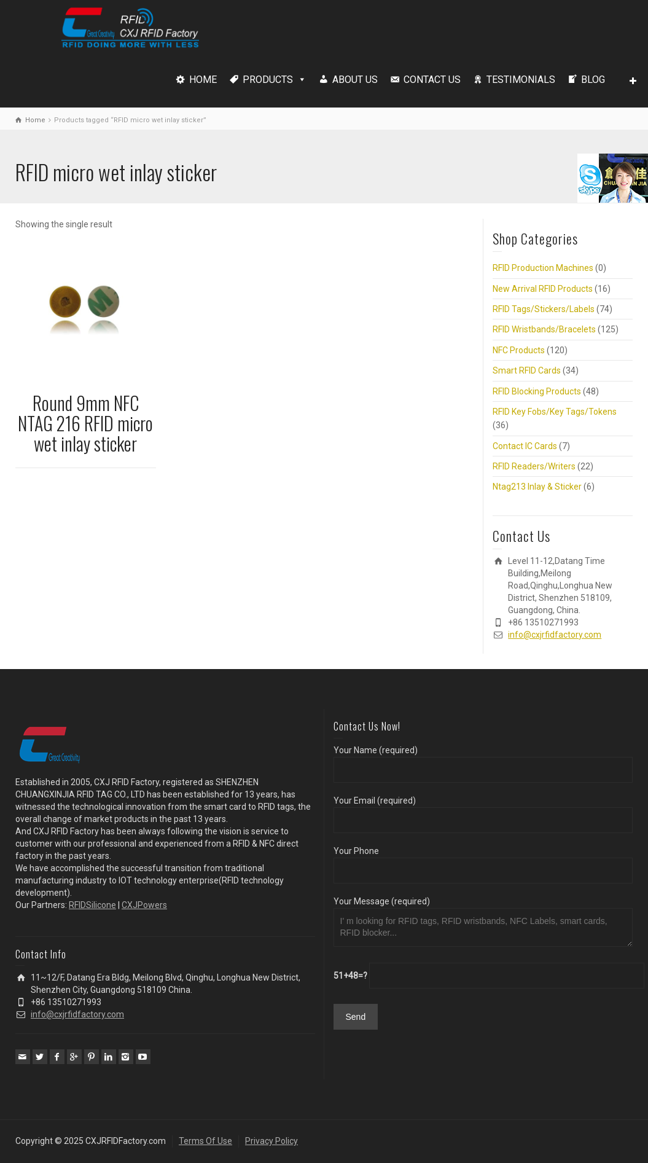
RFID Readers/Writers (534, 466)
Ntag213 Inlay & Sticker (537, 486)
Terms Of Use (205, 1141)
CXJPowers (144, 905)
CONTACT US (432, 79)
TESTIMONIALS (520, 79)
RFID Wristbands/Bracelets (544, 329)
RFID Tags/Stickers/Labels (544, 309)
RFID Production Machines (543, 268)
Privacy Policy (271, 1141)
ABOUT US (355, 79)
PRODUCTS (268, 79)
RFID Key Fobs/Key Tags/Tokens (555, 412)
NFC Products (519, 350)
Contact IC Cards (525, 446)
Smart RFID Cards (527, 370)
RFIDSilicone (92, 905)
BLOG (593, 79)
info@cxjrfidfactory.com (554, 635)
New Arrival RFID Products (543, 289)
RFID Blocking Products (537, 391)
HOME (203, 79)
